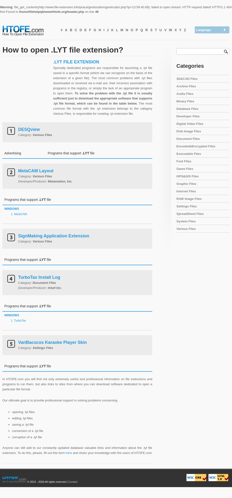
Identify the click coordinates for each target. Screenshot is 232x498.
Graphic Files (186, 184)
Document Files (188, 139)
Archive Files (186, 86)
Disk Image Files (188, 131)
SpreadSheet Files (190, 214)
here (69, 453)
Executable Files (188, 154)
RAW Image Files (189, 199)
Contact (72, 481)
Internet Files (186, 191)
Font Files (183, 161)
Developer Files (188, 116)
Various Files (186, 229)
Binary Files (185, 101)
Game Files (184, 169)
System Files (186, 221)
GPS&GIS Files (187, 176)
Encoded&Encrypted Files (195, 146)
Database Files (187, 109)
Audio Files (184, 94)
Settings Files (186, 206)
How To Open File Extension (28, 30)
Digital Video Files (189, 124)
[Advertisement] (26, 89)
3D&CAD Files (186, 79)
